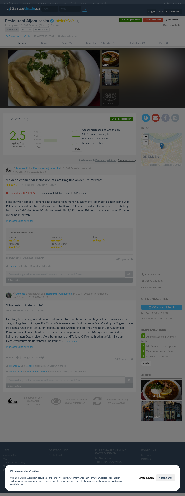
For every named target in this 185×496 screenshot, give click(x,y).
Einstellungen (146, 477)
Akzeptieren (165, 477)
